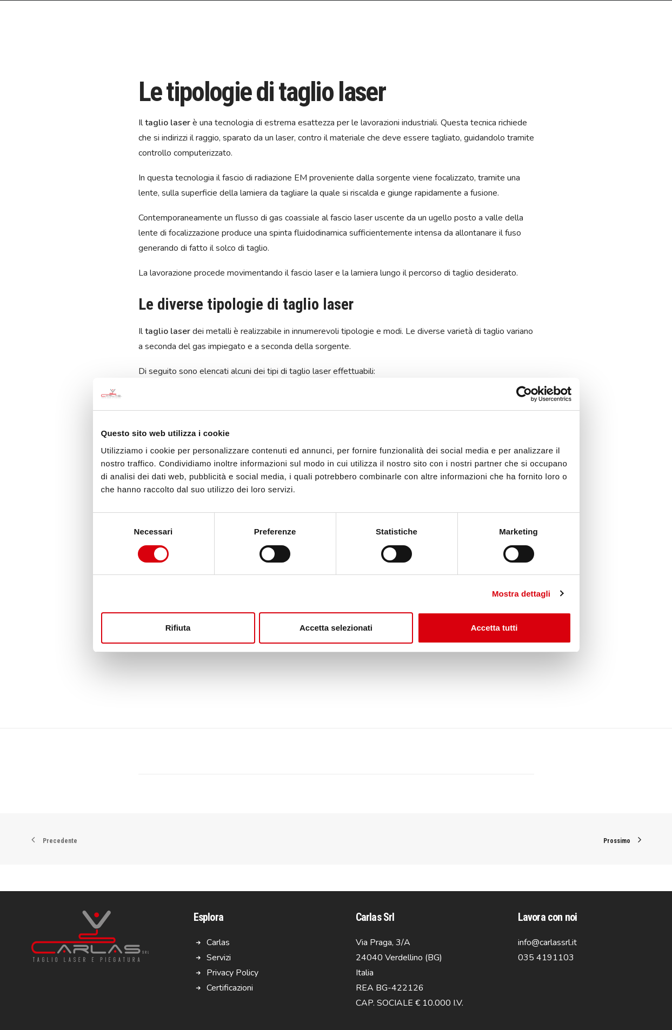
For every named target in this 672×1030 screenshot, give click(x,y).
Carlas (218, 942)
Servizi (219, 958)
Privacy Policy (232, 973)
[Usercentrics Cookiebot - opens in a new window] (524, 394)
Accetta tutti (494, 627)
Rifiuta (178, 627)
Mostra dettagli (521, 593)
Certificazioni (230, 988)
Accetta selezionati (336, 627)
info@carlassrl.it (547, 942)
